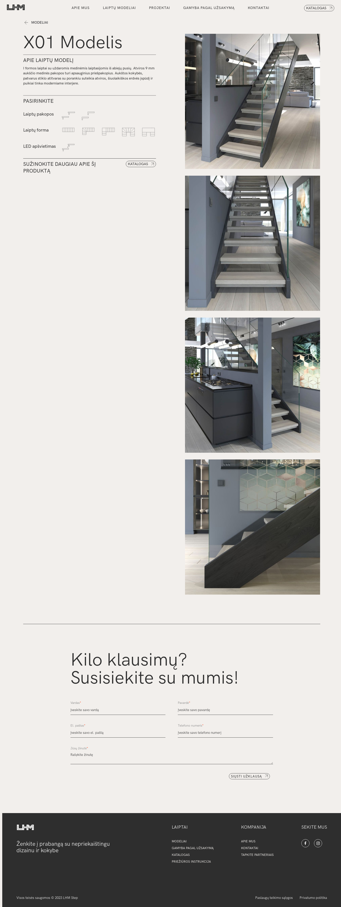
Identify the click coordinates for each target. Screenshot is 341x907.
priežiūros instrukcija (191, 862)
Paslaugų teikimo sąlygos (274, 898)
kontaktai (258, 8)
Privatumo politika (313, 898)
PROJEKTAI (159, 8)
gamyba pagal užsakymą (209, 8)
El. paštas (77, 725)
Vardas (75, 703)
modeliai (179, 841)
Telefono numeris (190, 725)
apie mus (248, 841)
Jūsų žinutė (79, 748)
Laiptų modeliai (119, 8)
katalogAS (181, 855)
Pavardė (184, 703)
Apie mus (81, 8)
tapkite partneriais (257, 855)
